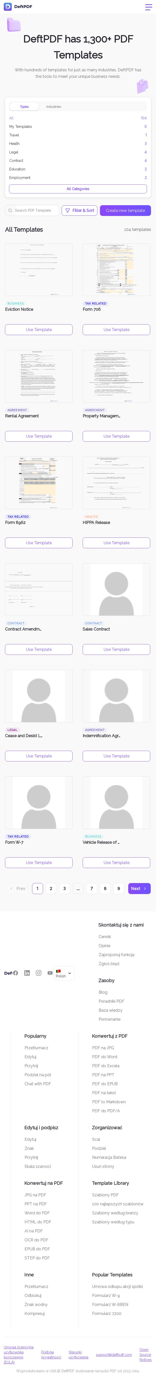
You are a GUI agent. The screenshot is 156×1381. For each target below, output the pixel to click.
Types (24, 107)
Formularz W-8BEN (110, 1304)
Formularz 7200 (106, 1313)
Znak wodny (36, 1304)
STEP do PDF (37, 1258)
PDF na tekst (104, 1092)
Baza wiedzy (110, 1010)
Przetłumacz (36, 1047)
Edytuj (30, 1056)
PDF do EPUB (105, 1083)
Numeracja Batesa (109, 1157)
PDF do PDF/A (106, 1111)
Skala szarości (38, 1166)
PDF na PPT (103, 1074)
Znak (29, 1148)
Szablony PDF (105, 1195)
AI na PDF (34, 1231)
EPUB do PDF (37, 1249)
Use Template (39, 329)
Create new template (125, 210)
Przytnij (31, 1065)
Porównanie (109, 1019)
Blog (103, 992)
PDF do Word (104, 1056)
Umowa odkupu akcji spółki (117, 1286)
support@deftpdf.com (114, 1355)
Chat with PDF (38, 1083)
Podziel (99, 1148)
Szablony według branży (115, 1213)
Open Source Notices (145, 1355)
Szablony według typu (113, 1222)
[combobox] (64, 973)
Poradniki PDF (111, 1001)
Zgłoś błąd (109, 963)
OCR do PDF (36, 1240)
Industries (53, 107)
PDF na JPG (103, 1047)
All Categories (78, 189)
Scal (96, 1139)
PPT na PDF (36, 1204)
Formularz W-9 (106, 1295)
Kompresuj (35, 1313)
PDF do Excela (105, 1065)
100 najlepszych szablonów (117, 1204)
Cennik (105, 936)
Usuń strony (103, 1166)
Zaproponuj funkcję (116, 954)
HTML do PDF (38, 1222)
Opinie (104, 945)
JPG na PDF (35, 1195)
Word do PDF (37, 1213)
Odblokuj (33, 1295)
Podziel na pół (38, 1074)
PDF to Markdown (109, 1101)
